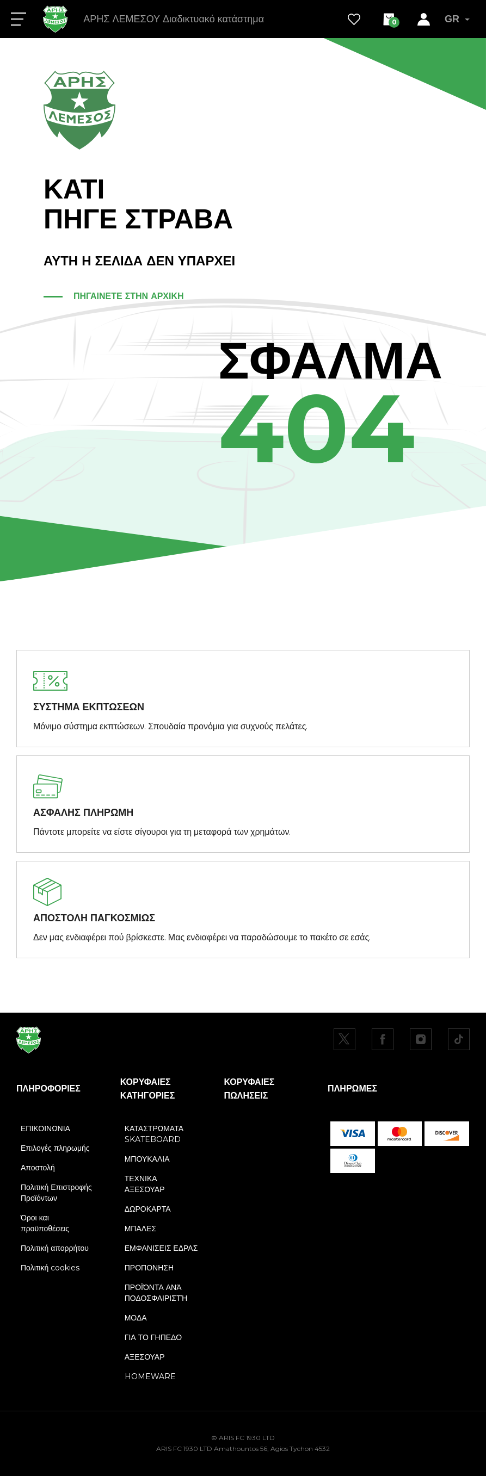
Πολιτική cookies (50, 1268)
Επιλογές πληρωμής (55, 1148)
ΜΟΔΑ (136, 1318)
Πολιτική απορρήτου (55, 1248)
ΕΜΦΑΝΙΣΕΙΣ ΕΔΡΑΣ (161, 1248)
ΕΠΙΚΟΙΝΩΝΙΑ (45, 1128)
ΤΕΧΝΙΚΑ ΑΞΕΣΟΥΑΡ (145, 1184)
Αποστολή (38, 1168)
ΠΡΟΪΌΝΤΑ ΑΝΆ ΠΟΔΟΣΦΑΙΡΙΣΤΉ (156, 1292)
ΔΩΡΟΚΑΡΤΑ (148, 1209)
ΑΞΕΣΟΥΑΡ (145, 1357)
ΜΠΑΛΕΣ (140, 1228)
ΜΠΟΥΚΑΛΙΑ (147, 1159)
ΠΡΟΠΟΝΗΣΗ (149, 1268)
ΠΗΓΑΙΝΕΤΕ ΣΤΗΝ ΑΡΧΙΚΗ (128, 296)
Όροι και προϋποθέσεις (45, 1223)
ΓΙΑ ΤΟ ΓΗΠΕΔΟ (153, 1337)
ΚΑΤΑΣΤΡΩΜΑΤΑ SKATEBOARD (154, 1134)
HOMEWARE (150, 1376)
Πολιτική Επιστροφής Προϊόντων (56, 1192)
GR (457, 19)
